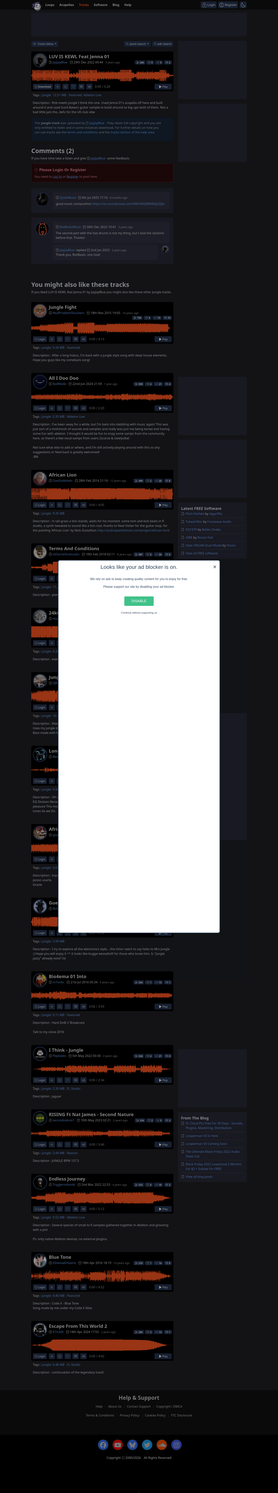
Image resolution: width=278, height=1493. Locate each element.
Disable (139, 601)
